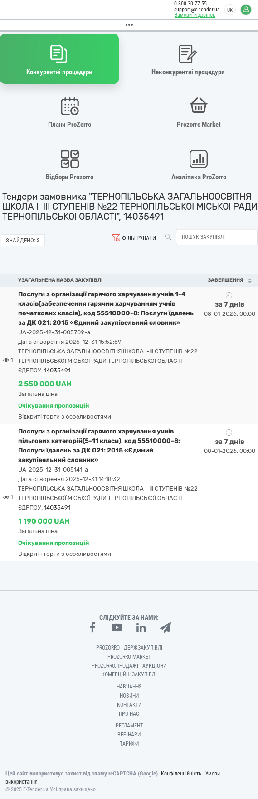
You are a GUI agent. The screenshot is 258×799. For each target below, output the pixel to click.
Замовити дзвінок (195, 15)
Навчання (129, 686)
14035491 (57, 370)
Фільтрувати (139, 238)
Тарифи (129, 744)
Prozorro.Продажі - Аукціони (129, 666)
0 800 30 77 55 (190, 3)
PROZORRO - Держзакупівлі (129, 648)
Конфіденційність (181, 773)
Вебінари (129, 735)
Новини (129, 696)
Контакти (129, 705)
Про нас (129, 714)
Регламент (129, 725)
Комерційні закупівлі (129, 674)
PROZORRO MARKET (129, 657)
